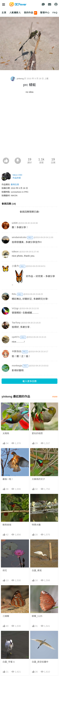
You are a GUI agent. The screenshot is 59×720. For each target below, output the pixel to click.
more (54, 396)
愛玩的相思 (37, 433)
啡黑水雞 (36, 524)
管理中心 (44, 12)
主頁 (4, 12)
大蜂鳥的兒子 (38, 479)
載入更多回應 (29, 381)
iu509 (15, 223)
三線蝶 (6, 616)
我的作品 (30, 13)
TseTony (16, 322)
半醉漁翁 (16, 351)
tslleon (15, 251)
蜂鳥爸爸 (7, 524)
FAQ (55, 12)
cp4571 (16, 337)
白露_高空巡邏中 (40, 662)
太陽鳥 (6, 433)
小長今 (15, 266)
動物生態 (15, 184)
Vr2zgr (15, 308)
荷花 (5, 570)
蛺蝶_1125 (37, 616)
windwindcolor (19, 237)
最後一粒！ (8, 479)
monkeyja (17, 365)
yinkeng (17, 78)
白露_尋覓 (37, 570)
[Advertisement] (29, 126)
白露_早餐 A (9, 662)
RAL (14, 294)
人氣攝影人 (15, 12)
